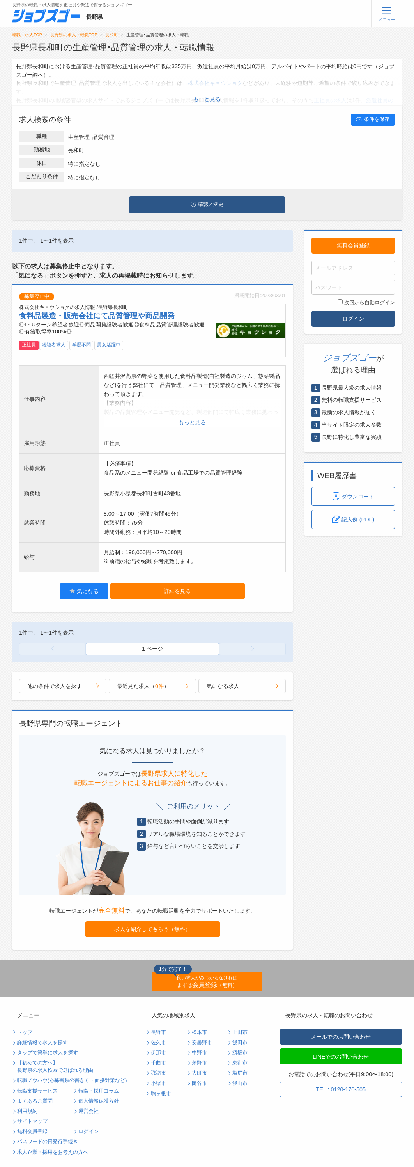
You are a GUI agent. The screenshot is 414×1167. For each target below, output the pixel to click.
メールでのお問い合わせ (341, 1037)
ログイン (353, 319)
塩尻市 (240, 1073)
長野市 (158, 1032)
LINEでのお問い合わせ (341, 1056)
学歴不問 (81, 344)
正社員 (29, 344)
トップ (24, 1032)
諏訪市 (158, 1073)
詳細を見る (177, 591)
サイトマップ (32, 1121)
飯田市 (240, 1042)
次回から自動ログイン (366, 302)
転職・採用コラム (98, 1091)
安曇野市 (202, 1042)
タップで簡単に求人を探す (47, 1052)
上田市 (240, 1032)
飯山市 (240, 1083)
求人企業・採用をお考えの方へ (52, 1152)
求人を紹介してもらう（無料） (152, 929)
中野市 (199, 1052)
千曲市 (158, 1063)
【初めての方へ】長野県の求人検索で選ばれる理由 (55, 1066)
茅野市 (199, 1063)
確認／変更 (207, 204)
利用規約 (27, 1111)
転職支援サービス (37, 1091)
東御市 (240, 1063)
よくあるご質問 (35, 1101)
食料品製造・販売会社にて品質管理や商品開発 (97, 315)
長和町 (111, 34)
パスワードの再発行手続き (47, 1141)
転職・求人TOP (27, 34)
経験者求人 (53, 344)
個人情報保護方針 (98, 1101)
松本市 (199, 1032)
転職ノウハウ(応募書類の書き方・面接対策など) (72, 1080)
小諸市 (158, 1083)
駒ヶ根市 (161, 1093)
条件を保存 (372, 119)
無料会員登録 (353, 245)
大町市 (199, 1073)
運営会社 (88, 1111)
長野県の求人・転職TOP (73, 34)
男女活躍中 (108, 344)
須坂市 (240, 1052)
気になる (84, 591)
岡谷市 (199, 1083)
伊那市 (158, 1052)
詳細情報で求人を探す (42, 1042)
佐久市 (158, 1042)
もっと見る (207, 99)
